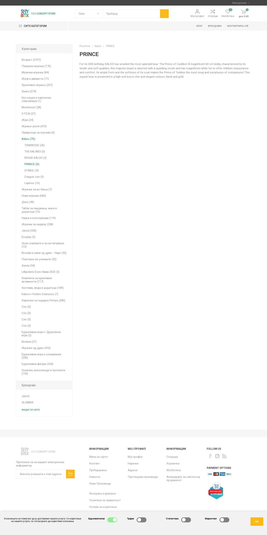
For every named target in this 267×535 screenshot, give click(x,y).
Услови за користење (103, 507)
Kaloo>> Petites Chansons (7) (40, 294)
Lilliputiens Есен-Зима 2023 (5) (40, 272)
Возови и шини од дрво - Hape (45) (44, 253)
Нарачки (133, 463)
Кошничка (173, 463)
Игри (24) (27, 120)
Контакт (94, 463)
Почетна (85, 46)
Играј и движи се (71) (35, 78)
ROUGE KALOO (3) (35, 158)
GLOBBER (27, 402)
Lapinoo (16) (32, 183)
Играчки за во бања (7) (37, 189)
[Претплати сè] (41, 474)
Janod (25, 396)
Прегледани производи (143, 477)
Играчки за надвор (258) (37, 224)
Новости (94, 477)
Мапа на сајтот (98, 456)
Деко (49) (28, 202)
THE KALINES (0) (34, 151)
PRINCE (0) (31, 164)
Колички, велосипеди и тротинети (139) (43, 372)
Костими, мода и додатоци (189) (43, 288)
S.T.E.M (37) (29, 113)
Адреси (132, 470)
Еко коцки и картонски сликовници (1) (36, 99)
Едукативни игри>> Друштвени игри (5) (41, 333)
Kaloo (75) (28, 139)
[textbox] (131, 13)
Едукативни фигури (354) (37, 364)
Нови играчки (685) (34, 195)
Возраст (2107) (31, 59)
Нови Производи (100, 483)
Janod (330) (29, 230)
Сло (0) (26, 306)
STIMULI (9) (31, 170)
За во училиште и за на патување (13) (43, 245)
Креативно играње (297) (37, 85)
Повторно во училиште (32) (39, 259)
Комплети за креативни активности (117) (37, 280)
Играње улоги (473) (34, 126)
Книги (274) (29, 91)
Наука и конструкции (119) (39, 218)
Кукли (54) (28, 265)
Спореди (213, 16)
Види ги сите (31, 409)
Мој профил (197, 16)
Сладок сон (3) (34, 176)
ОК (257, 521)
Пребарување (98, 470)
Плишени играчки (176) (36, 66)
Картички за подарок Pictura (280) (43, 300)
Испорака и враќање (102, 493)
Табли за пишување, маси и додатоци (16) (39, 210)
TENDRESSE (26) (34, 145)
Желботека (174, 470)
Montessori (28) (31, 107)
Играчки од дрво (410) (36, 348)
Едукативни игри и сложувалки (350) (41, 356)
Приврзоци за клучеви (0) (38, 132)
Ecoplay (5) (28, 237)
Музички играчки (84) (35, 72)
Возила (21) (29, 341)
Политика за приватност (105, 500)
